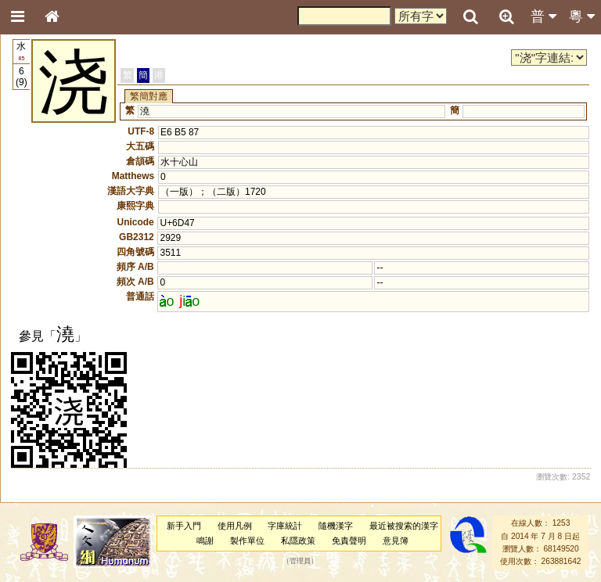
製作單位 (247, 540)
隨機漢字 (335, 525)
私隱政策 (298, 540)
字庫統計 (285, 525)
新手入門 (184, 525)
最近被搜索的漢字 (403, 525)
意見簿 (395, 540)
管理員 (300, 562)
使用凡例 (235, 525)
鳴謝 (205, 540)
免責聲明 (349, 540)
